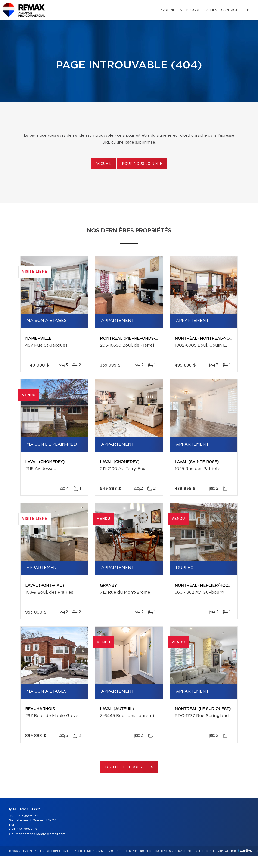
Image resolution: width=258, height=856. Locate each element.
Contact (229, 10)
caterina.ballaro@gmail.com (44, 834)
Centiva (245, 850)
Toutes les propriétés (129, 767)
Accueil (104, 163)
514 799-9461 (27, 829)
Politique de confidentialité (208, 851)
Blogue (193, 10)
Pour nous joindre (142, 163)
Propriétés (170, 10)
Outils (211, 10)
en (247, 10)
